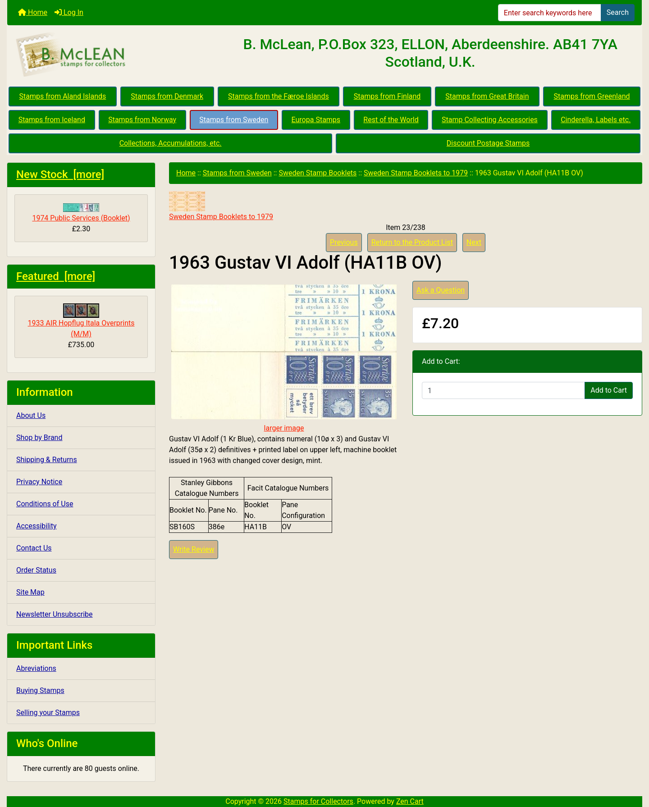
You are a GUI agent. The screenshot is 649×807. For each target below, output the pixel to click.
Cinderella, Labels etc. (596, 119)
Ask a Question (440, 290)
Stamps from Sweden (233, 119)
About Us (31, 415)
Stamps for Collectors (318, 801)
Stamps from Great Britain (487, 96)
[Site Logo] (113, 55)
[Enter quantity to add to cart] (503, 390)
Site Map (30, 592)
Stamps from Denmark (167, 96)
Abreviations (36, 668)
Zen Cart (410, 801)
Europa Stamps (316, 119)
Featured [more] (55, 276)
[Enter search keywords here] (549, 12)
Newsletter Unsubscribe (54, 614)
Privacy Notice (39, 481)
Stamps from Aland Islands (62, 96)
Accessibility (36, 526)
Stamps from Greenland (591, 96)
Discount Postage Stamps (488, 143)
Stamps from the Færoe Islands (278, 96)
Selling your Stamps (48, 712)
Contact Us (34, 548)
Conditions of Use (44, 504)
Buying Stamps (40, 690)
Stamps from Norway (142, 119)
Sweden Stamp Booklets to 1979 (416, 173)
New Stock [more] (60, 174)
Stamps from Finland (387, 96)
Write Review (193, 549)
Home (32, 12)
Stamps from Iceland (51, 119)
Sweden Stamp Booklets (317, 173)
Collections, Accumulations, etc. (170, 143)
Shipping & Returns (46, 459)
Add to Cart (608, 390)
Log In (69, 12)
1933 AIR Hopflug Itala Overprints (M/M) (81, 320)
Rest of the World (390, 119)
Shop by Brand (39, 437)
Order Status (36, 570)
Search (618, 12)
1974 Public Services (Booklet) (81, 212)
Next (473, 242)
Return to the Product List (412, 242)
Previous (344, 242)
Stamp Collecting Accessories (490, 119)
